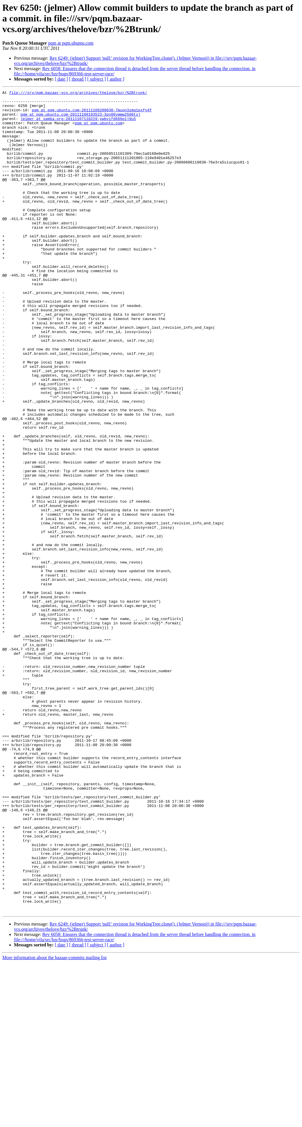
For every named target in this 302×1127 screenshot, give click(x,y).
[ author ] (115, 79)
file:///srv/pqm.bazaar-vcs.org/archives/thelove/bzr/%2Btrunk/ (78, 93)
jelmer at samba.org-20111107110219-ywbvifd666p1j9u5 (78, 124)
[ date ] (61, 79)
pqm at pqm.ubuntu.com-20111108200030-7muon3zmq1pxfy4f (91, 114)
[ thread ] (77, 79)
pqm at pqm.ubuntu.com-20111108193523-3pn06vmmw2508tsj (80, 119)
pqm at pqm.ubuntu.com (70, 43)
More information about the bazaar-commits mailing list (54, 1121)
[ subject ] (96, 79)
